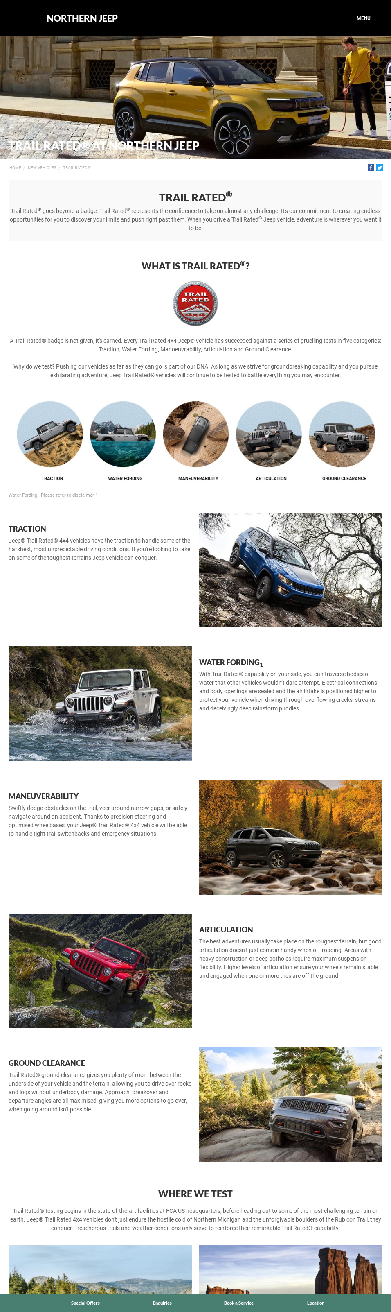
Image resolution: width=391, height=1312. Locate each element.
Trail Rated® (77, 167)
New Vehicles (42, 167)
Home (15, 167)
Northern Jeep (82, 18)
